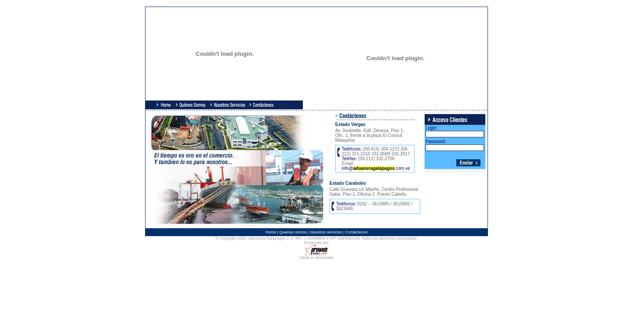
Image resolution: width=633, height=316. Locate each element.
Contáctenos (357, 232)
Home (271, 232)
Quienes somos (293, 232)
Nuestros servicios (326, 232)
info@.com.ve (376, 168)
